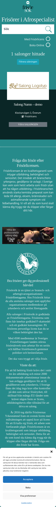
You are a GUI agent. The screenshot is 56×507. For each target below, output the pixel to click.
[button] (51, 451)
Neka (28, 488)
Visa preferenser (28, 496)
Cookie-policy (26, 502)
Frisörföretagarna (16, 297)
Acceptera (28, 479)
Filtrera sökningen (28, 62)
